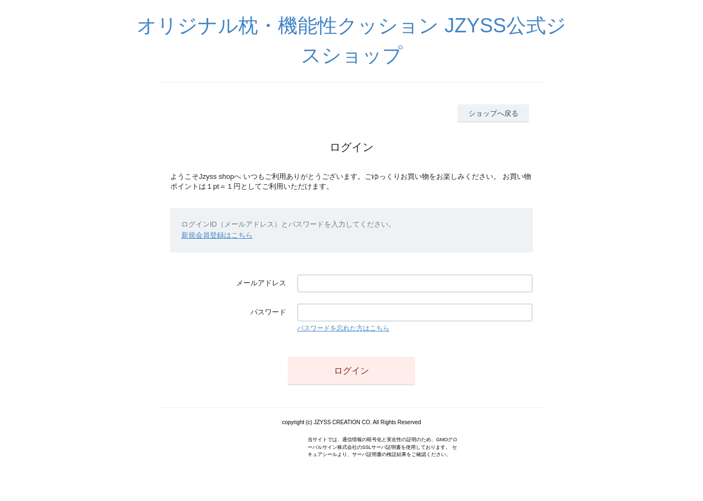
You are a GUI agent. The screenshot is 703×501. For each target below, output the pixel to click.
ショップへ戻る (493, 113)
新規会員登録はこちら (217, 235)
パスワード (268, 312)
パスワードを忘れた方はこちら (343, 328)
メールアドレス (261, 283)
